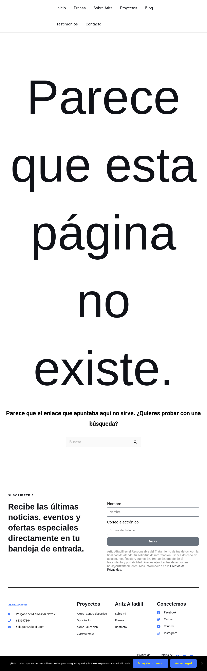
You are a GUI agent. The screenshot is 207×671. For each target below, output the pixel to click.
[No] (202, 663)
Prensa (80, 8)
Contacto (93, 24)
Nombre (114, 503)
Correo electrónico (123, 522)
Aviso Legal (183, 663)
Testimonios (67, 24)
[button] (191, 16)
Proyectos (128, 8)
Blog (148, 8)
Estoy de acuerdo (150, 663)
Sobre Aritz (102, 8)
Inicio (61, 8)
